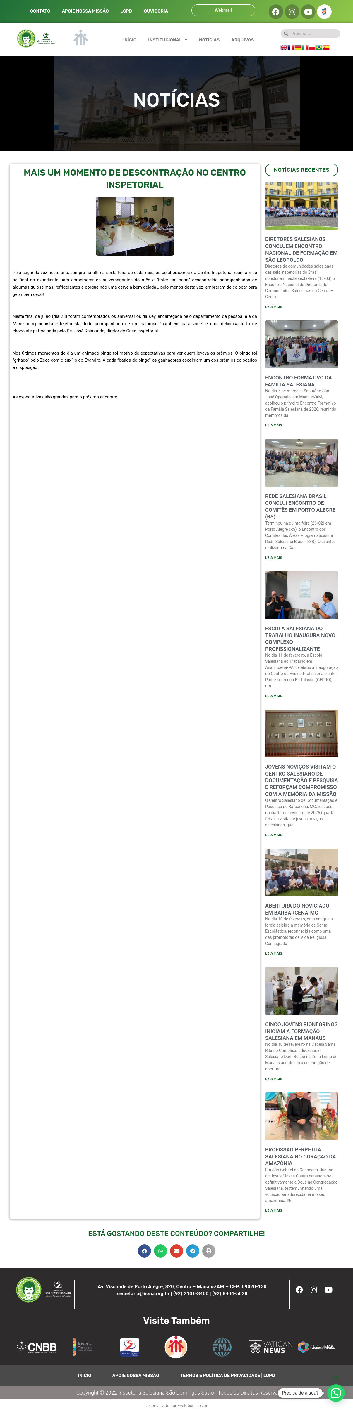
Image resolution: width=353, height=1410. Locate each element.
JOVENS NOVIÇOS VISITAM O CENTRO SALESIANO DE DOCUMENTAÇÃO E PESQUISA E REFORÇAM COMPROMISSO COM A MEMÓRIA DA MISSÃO (301, 781)
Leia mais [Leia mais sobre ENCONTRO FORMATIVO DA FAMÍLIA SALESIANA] (273, 426)
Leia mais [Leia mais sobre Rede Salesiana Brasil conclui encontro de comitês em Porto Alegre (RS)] (273, 558)
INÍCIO (130, 40)
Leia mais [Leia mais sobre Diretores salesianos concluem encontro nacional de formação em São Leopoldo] (273, 307)
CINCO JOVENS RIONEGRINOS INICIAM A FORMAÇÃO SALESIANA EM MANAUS (301, 1033)
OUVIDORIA (156, 11)
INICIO (84, 1377)
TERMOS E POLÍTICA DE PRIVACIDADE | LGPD (227, 1377)
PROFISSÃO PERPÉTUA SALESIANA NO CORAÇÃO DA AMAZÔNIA (300, 1158)
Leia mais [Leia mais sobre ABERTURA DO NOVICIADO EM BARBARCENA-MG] (273, 955)
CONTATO (40, 11)
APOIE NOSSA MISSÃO (85, 11)
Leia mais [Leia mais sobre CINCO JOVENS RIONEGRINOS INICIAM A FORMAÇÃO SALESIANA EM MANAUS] (273, 1080)
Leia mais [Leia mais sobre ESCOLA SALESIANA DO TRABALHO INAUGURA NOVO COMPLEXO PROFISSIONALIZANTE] (273, 697)
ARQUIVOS (242, 40)
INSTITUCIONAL (167, 40)
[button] (144, 1253)
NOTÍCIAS (209, 40)
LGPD (126, 11)
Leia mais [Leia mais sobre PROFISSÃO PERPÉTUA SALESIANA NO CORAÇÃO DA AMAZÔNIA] (273, 1212)
